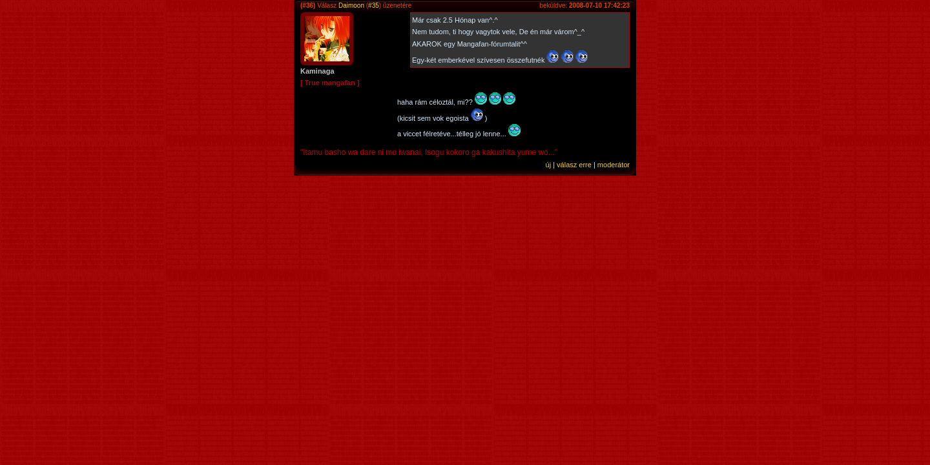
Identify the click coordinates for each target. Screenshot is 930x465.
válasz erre (574, 165)
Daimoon (351, 5)
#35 (373, 5)
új (549, 165)
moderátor (613, 165)
